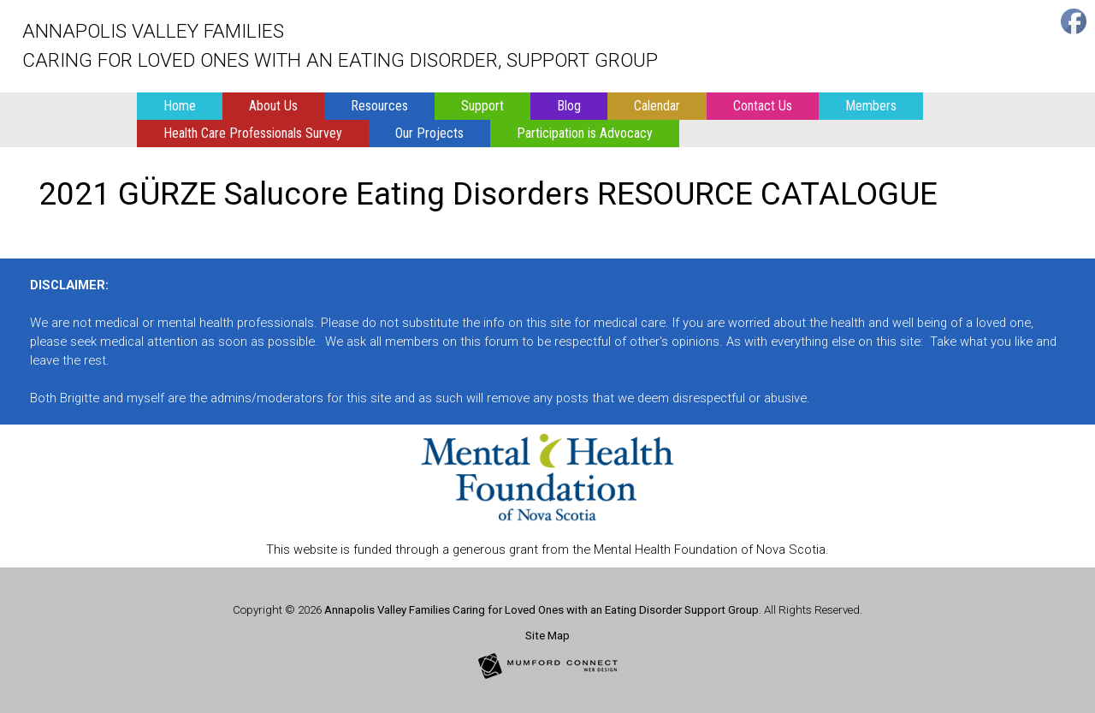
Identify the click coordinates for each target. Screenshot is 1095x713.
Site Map (547, 635)
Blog (569, 106)
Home (179, 106)
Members (871, 106)
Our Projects (429, 133)
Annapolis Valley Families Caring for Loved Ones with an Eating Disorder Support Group (541, 609)
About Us (273, 106)
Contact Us (762, 106)
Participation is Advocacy (585, 133)
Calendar (657, 106)
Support (482, 106)
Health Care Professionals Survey (252, 133)
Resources (379, 106)
